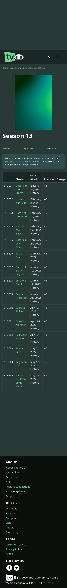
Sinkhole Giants (21, 282)
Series (13, 68)
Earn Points (12, 472)
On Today (11, 508)
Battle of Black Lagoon (21, 270)
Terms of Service (16, 544)
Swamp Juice (20, 350)
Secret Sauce (19, 255)
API (8, 481)
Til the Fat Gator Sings (21, 379)
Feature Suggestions (18, 486)
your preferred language (17, 161)
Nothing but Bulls (21, 200)
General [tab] (7, 148)
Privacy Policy (14, 549)
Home (5, 68)
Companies (12, 518)
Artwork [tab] (51, 148)
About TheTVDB (15, 467)
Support (11, 496)
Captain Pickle (20, 309)
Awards (10, 513)
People (10, 527)
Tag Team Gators (21, 363)
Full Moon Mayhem (21, 336)
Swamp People (25, 68)
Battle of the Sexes (21, 214)
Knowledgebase (15, 491)
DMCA (9, 554)
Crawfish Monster (21, 323)
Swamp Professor (21, 295)
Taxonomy (12, 532)
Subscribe (12, 477)
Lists (8, 522)
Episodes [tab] (29, 148)
